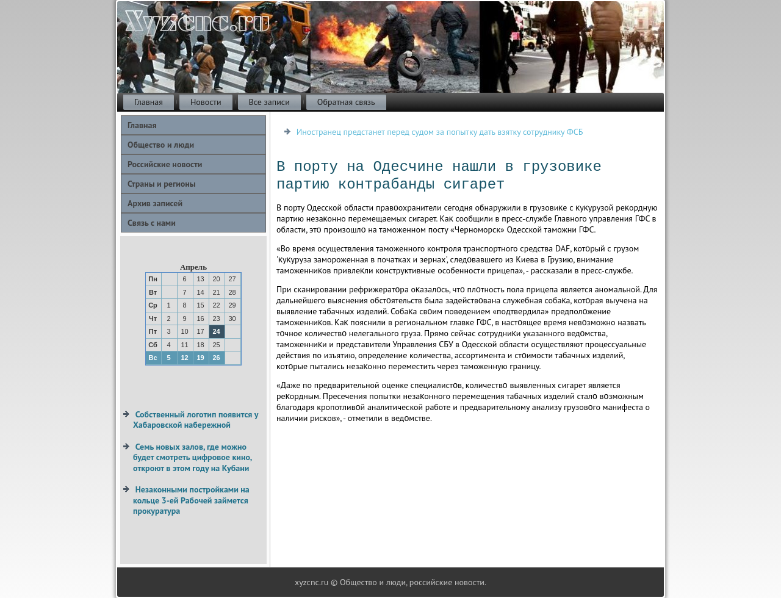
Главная (148, 101)
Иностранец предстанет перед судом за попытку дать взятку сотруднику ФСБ (440, 131)
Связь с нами (152, 222)
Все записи (269, 101)
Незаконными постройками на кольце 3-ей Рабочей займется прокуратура (191, 500)
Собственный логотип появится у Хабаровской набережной (195, 420)
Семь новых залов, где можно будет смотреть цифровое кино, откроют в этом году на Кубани (192, 457)
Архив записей (155, 203)
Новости (205, 101)
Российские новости (165, 164)
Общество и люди (161, 144)
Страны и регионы (162, 183)
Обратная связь (346, 101)
